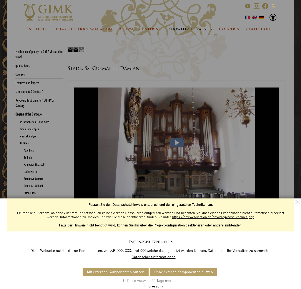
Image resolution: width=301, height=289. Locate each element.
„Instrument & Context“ (29, 91)
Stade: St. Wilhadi (33, 185)
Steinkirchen (30, 200)
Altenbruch (29, 150)
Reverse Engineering (139, 29)
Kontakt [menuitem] (21, 276)
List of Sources (23, 259)
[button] (247, 6)
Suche (273, 6)
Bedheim (28, 157)
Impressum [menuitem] (40, 276)
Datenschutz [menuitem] (62, 276)
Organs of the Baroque (28, 114)
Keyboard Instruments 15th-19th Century (34, 103)
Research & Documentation (82, 29)
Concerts (229, 29)
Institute (37, 29)
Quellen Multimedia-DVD (33, 233)
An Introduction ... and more (34, 122)
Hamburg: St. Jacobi (34, 164)
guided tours (22, 65)
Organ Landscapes (29, 129)
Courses (20, 74)
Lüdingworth (30, 171)
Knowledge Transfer (190, 29)
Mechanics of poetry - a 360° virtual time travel (39, 54)
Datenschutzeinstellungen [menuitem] (96, 276)
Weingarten (30, 207)
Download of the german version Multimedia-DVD (37, 223)
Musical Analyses (29, 136)
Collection (258, 29)
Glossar (19, 250)
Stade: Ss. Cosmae (33, 179)
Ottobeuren (30, 193)
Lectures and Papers (27, 82)
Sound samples (27, 214)
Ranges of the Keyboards (29, 242)
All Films (24, 143)
